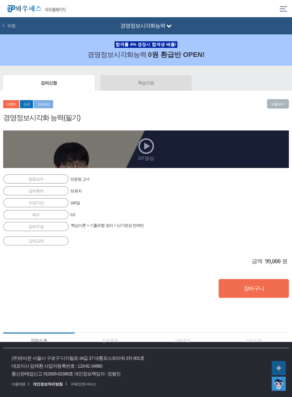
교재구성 (182, 340)
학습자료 (146, 82)
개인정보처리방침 (48, 384)
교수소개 (253, 340)
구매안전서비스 (83, 384)
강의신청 (49, 82)
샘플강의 (278, 104)
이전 (9, 25)
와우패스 (23, 8)
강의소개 (39, 340)
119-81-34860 (90, 366)
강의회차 (110, 340)
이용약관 (18, 384)
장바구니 (254, 288)
